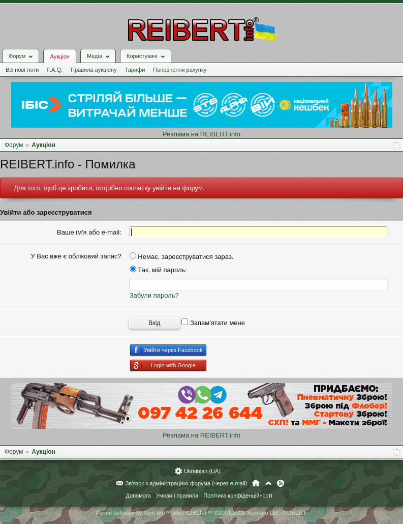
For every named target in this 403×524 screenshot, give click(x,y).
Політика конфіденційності (237, 495)
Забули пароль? (154, 295)
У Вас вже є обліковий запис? (75, 256)
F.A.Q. (55, 70)
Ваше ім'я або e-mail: (89, 232)
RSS (280, 483)
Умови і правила (177, 495)
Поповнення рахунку (179, 70)
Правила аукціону (93, 70)
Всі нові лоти (22, 70)
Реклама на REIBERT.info (201, 134)
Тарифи (135, 70)
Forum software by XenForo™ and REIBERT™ (201, 513)
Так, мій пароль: (158, 270)
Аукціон (59, 56)
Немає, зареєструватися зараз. (182, 256)
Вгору (268, 483)
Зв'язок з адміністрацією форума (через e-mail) (186, 483)
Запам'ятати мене (213, 323)
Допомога (138, 495)
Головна (256, 483)
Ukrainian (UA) (202, 471)
